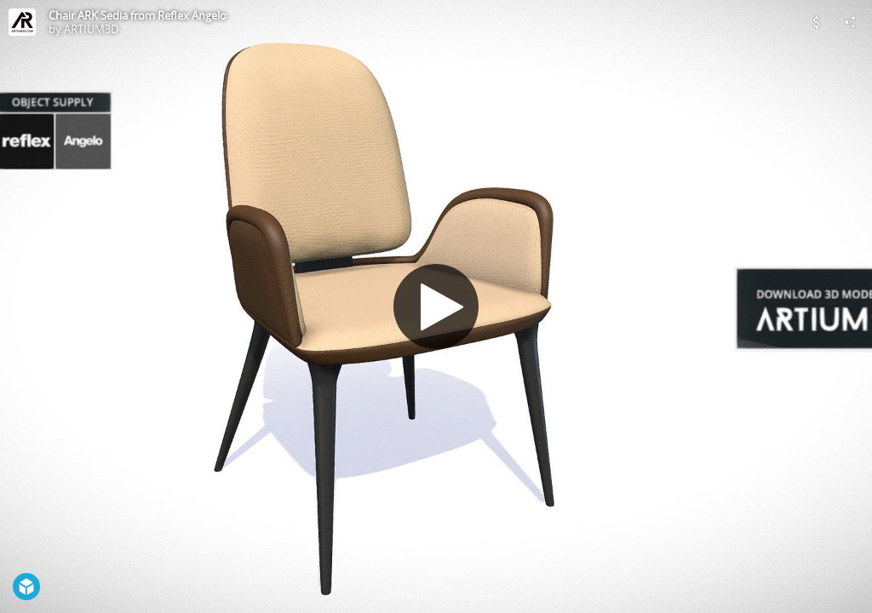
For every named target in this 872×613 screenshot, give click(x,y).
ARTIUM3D (91, 29)
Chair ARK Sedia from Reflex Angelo (138, 15)
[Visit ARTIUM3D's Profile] (22, 22)
